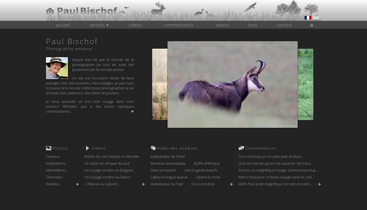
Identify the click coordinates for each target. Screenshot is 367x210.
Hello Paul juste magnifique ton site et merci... (276, 183)
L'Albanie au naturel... (102, 183)
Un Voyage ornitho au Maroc (107, 177)
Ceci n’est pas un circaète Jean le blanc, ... (272, 156)
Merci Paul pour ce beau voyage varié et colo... (276, 177)
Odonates (54, 177)
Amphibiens (55, 163)
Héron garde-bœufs (201, 170)
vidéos (135, 24)
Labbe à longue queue (169, 177)
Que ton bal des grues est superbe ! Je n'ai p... (276, 163)
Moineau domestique (168, 163)
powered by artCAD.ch (303, 204)
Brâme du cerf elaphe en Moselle (111, 156)
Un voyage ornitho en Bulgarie (108, 170)
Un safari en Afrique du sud (106, 163)
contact (284, 24)
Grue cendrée (203, 183)
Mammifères (56, 170)
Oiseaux (52, 156)
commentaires (179, 24)
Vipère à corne (208, 177)
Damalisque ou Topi (166, 183)
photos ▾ (100, 24)
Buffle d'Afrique (207, 163)
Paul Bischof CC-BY (60, 204)
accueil (63, 24)
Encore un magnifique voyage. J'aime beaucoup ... (279, 170)
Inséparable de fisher (167, 156)
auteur (222, 24)
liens (253, 24)
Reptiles (52, 183)
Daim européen (163, 170)
